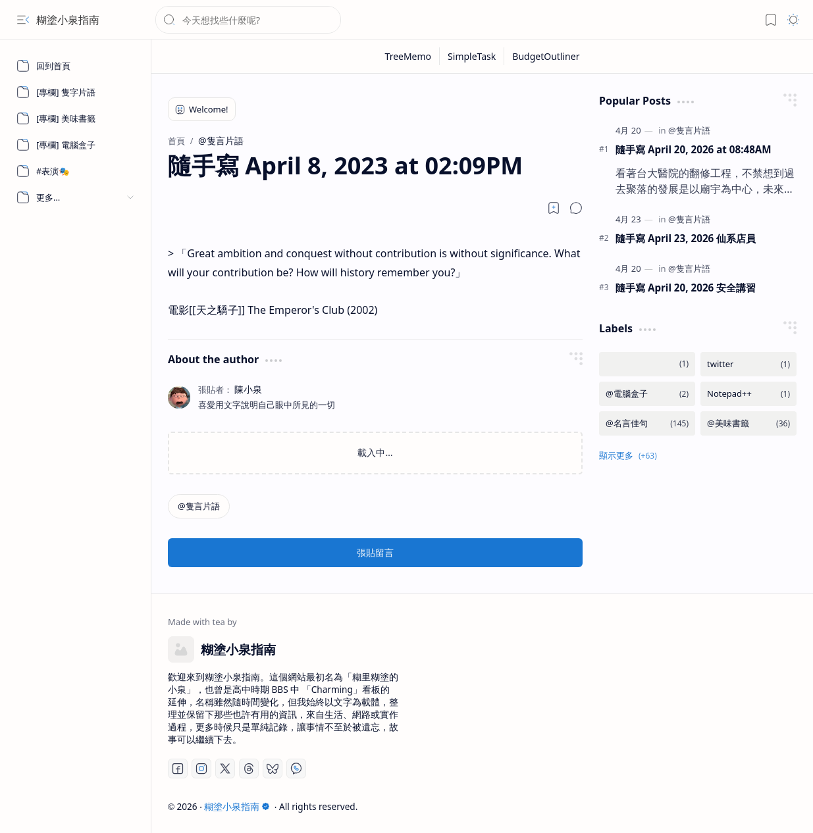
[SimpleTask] (472, 56)
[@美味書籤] (748, 423)
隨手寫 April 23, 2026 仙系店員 (686, 238)
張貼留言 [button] (375, 552)
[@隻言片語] (199, 506)
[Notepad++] (748, 394)
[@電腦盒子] (647, 394)
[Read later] (554, 208)
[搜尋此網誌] (248, 20)
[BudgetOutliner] (545, 56)
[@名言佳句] (647, 423)
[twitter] (748, 364)
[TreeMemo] (408, 56)
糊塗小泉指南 (67, 20)
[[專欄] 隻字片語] (76, 92)
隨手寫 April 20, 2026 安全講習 (686, 287)
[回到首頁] (76, 66)
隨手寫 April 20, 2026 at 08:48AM (694, 149)
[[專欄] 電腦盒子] (76, 145)
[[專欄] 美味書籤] (76, 118)
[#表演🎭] (76, 171)
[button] (23, 20)
